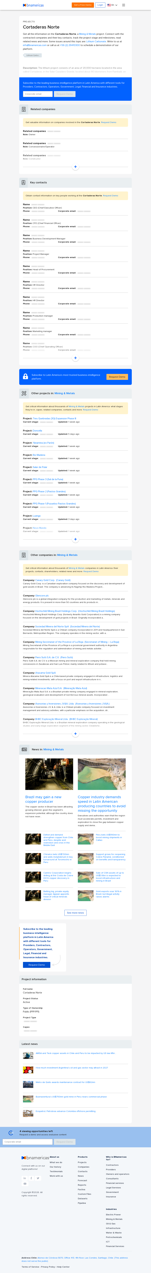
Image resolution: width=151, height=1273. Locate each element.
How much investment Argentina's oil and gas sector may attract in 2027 (72, 1068)
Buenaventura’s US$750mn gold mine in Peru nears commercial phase (71, 1097)
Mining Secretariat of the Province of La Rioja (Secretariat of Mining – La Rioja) (77, 642)
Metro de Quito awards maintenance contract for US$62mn (65, 1082)
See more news (75, 913)
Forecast (82, 1180)
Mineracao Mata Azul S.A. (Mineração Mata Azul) (61, 688)
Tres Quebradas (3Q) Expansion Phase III (54, 418)
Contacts (82, 1171)
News (81, 1176)
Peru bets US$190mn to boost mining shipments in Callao (109, 837)
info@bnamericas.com (35, 45)
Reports (82, 1185)
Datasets (82, 1199)
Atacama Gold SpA (45, 673)
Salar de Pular (40, 467)
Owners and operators (117, 1174)
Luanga (36, 516)
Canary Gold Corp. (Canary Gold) (52, 580)
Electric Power (113, 1215)
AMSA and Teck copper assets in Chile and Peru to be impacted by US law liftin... (76, 1053)
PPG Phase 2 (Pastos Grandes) (49, 491)
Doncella (37, 430)
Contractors (112, 1165)
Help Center (63, 1267)
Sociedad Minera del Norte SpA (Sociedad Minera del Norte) (67, 626)
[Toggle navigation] (123, 4)
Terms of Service (31, 1267)
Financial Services (115, 1246)
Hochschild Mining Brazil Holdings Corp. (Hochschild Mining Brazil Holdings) (75, 611)
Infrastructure (113, 1228)
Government (112, 1192)
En (111, 5)
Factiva (81, 1189)
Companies (83, 1167)
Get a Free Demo (83, 5)
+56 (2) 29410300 (70, 45)
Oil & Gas (110, 1224)
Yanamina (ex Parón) (43, 443)
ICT (108, 1242)
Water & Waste (114, 1233)
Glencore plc (42, 595)
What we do (56, 1162)
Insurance (111, 1197)
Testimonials (56, 1171)
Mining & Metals (87, 34)
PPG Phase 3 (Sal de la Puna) (48, 479)
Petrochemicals (114, 1237)
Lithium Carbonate (96, 41)
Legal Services (113, 1188)
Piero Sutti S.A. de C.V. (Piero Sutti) (54, 657)
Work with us (56, 1176)
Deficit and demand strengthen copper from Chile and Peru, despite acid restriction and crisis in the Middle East (58, 840)
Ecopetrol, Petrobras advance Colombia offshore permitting (66, 1111)
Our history (55, 1167)
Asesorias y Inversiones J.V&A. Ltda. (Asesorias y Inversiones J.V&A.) (72, 703)
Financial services (115, 1183)
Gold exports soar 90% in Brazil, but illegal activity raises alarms (108, 894)
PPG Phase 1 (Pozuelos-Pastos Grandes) (54, 503)
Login (100, 5)
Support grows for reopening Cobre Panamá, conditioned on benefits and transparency (111, 857)
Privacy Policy (48, 1267)
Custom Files (84, 1194)
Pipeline (82, 1203)
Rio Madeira (39, 455)
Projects (82, 1162)
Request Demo (65, 94)
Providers (111, 1170)
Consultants (112, 1179)
